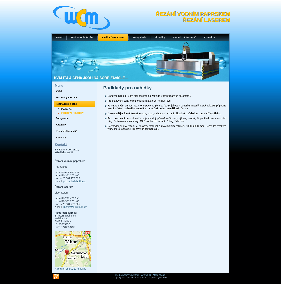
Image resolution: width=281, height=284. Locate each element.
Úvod (59, 37)
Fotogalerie (139, 37)
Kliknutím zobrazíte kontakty (70, 268)
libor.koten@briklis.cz (75, 207)
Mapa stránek (159, 275)
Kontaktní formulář (184, 37)
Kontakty (209, 37)
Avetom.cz (146, 275)
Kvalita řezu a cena (113, 37)
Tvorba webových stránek (127, 275)
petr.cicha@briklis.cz (74, 181)
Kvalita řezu (67, 109)
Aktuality (159, 37)
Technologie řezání (82, 37)
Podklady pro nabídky (72, 113)
